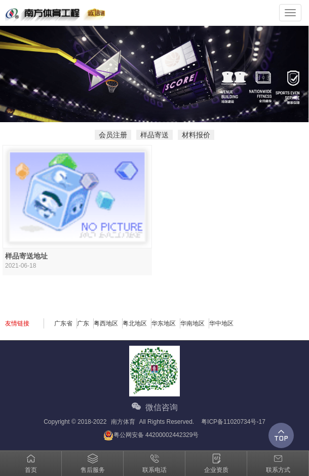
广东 (83, 323)
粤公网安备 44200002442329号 (151, 435)
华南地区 (192, 323)
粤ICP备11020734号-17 (233, 421)
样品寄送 (154, 135)
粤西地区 (106, 323)
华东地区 (163, 323)
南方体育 (123, 421)
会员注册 (113, 135)
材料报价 (196, 135)
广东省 (63, 323)
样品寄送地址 (26, 256)
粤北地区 (135, 323)
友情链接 (17, 323)
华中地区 (221, 323)
